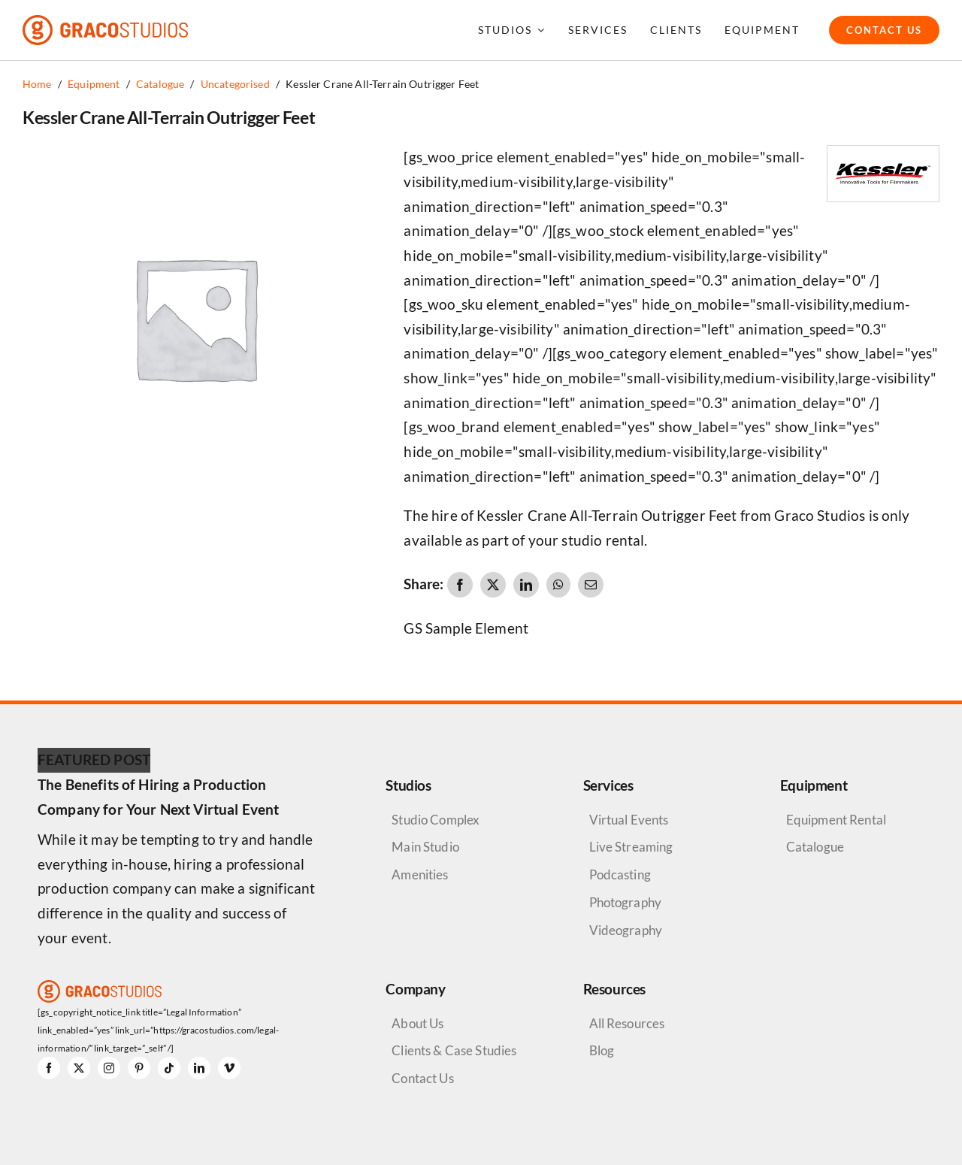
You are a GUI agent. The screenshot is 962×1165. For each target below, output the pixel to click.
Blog (602, 1050)
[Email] (590, 584)
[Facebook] (459, 584)
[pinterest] (139, 1068)
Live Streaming (631, 847)
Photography (625, 902)
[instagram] (109, 1068)
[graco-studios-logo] (105, 22)
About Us (417, 1023)
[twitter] (79, 1068)
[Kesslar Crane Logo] (883, 153)
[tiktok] (169, 1068)
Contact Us (422, 1078)
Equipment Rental (836, 820)
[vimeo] (229, 1068)
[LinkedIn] (526, 584)
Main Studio (425, 847)
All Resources (627, 1023)
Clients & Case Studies (454, 1050)
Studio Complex (435, 820)
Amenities (420, 874)
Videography (626, 930)
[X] (493, 584)
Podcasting (620, 874)
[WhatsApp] (558, 584)
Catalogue (815, 847)
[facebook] (49, 1068)
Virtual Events (629, 820)
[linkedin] (199, 1068)
